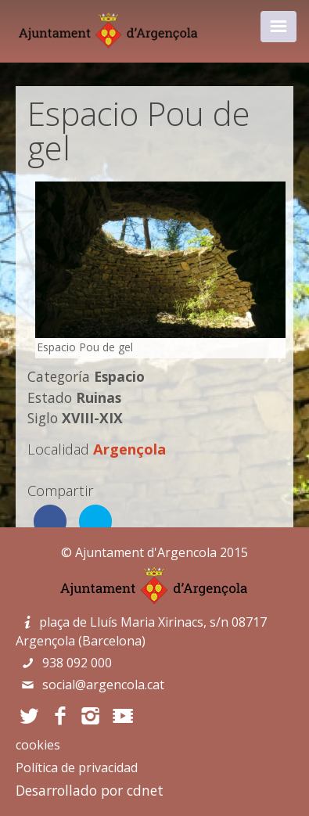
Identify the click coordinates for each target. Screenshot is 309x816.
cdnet (145, 790)
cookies (38, 744)
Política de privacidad (77, 767)
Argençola (129, 448)
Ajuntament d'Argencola (146, 552)
